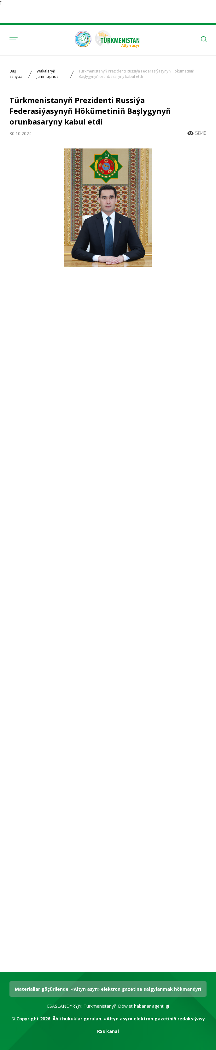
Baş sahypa (15, 74)
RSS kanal (108, 1031)
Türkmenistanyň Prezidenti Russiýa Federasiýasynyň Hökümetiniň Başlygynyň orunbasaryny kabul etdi (136, 74)
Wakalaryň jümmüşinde (48, 74)
